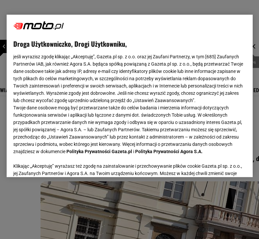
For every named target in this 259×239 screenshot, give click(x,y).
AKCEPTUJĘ (223, 164)
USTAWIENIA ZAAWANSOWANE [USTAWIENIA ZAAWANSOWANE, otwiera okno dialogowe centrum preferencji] (56, 163)
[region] (130, 96)
